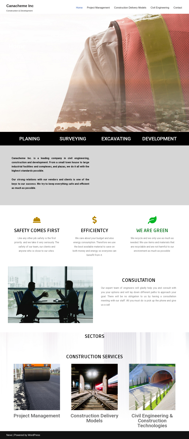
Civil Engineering (160, 7)
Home (79, 7)
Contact (178, 7)
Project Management (98, 7)
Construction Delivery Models (130, 7)
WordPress (34, 435)
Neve (9, 435)
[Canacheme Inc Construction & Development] (20, 8)
